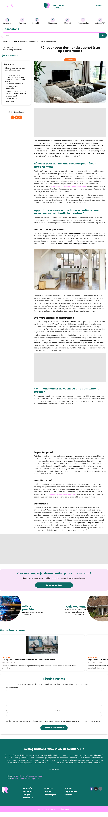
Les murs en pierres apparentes (13, 87)
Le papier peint (11, 96)
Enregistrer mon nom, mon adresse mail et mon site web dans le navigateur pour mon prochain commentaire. (53, 726)
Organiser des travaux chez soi (52, 660)
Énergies (22, 21)
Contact (99, 5)
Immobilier (36, 21)
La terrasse (10, 101)
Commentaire (12, 692)
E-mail (58, 715)
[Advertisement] (70, 122)
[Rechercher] (103, 35)
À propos (68, 793)
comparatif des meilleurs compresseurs (28, 781)
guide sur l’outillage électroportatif (25, 783)
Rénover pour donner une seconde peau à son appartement (15, 70)
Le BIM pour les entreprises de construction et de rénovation (15, 661)
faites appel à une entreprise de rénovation (68, 186)
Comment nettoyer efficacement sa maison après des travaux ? (90, 661)
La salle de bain (11, 98)
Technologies (83, 21)
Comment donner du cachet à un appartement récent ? (16, 92)
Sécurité (67, 21)
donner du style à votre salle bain (61, 494)
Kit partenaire (70, 796)
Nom (8, 715)
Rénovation (7, 21)
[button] (12, 117)
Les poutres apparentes (14, 84)
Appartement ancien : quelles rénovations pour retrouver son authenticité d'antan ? (15, 78)
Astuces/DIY (100, 21)
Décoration (52, 21)
